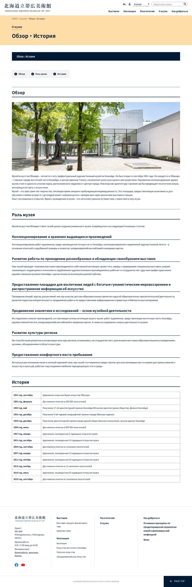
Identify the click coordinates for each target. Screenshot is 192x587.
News (146, 539)
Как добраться (180, 11)
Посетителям (147, 11)
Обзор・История (26, 56)
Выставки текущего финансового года (72, 524)
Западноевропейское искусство (71, 556)
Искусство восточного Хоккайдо (71, 547)
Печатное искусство (66, 552)
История (61, 73)
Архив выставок (64, 530)
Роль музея (41, 73)
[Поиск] (185, 4)
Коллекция (129, 11)
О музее (163, 11)
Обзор (21, 73)
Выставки (113, 11)
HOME (14, 18)
